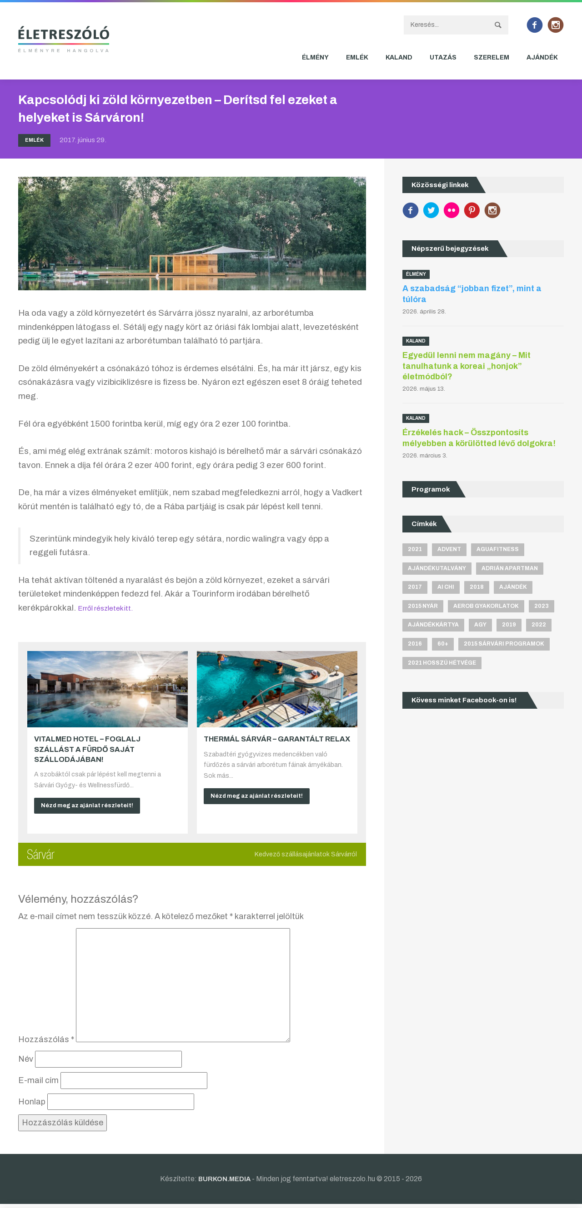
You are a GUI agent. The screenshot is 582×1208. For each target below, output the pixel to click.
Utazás (443, 57)
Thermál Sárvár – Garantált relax (277, 739)
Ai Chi (445, 588)
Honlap (31, 1105)
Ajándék (542, 57)
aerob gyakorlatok (486, 607)
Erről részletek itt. (112, 607)
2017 (415, 588)
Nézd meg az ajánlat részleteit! (93, 806)
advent (449, 549)
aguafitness (498, 549)
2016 (415, 646)
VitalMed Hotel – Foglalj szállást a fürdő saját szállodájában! (87, 749)
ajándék (513, 588)
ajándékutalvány (437, 568)
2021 (415, 549)
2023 (541, 607)
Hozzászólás (46, 1043)
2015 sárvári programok (504, 646)
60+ (442, 646)
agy (480, 626)
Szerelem (491, 57)
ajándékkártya (433, 626)
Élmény (315, 57)
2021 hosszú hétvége (442, 665)
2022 (539, 626)
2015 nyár (423, 607)
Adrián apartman (510, 568)
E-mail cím (38, 1084)
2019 (509, 626)
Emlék (357, 57)
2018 (477, 588)
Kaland (399, 57)
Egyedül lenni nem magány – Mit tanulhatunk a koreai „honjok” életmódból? (466, 366)
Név (25, 1063)
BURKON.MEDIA (224, 1182)
